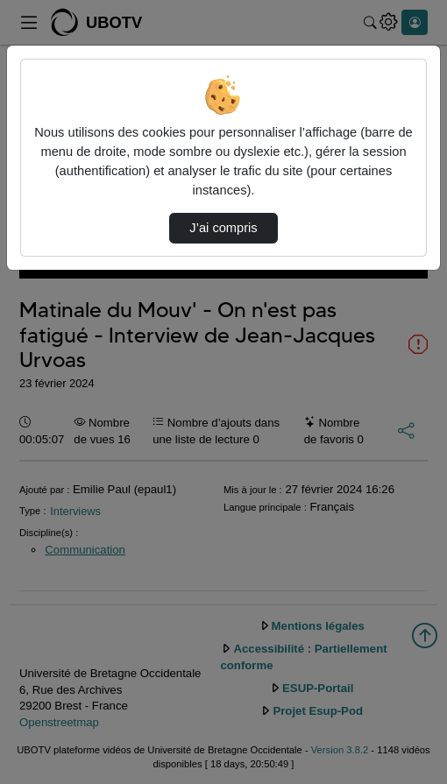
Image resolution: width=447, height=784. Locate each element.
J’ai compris (223, 228)
